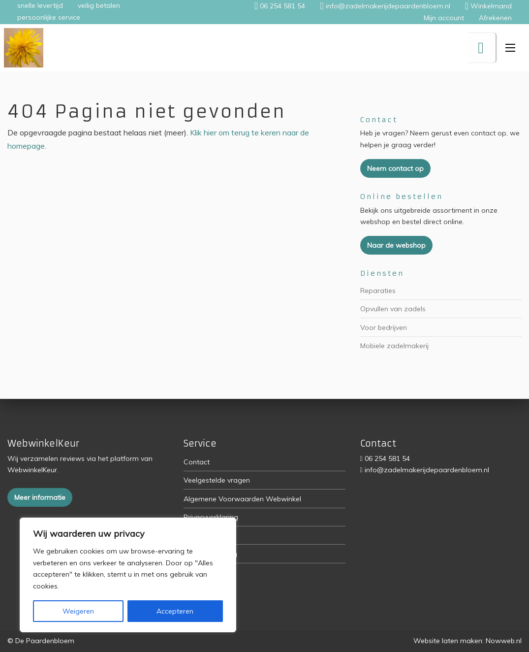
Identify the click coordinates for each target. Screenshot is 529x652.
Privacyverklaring (211, 517)
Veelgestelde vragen (217, 480)
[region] (128, 575)
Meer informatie (39, 497)
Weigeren (78, 611)
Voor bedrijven (383, 327)
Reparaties (378, 290)
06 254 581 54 (387, 458)
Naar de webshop (396, 245)
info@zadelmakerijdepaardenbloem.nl (427, 469)
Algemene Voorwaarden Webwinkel (242, 498)
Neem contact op (395, 168)
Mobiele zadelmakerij (394, 345)
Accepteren (174, 611)
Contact (197, 461)
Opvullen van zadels (393, 308)
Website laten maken (447, 640)
